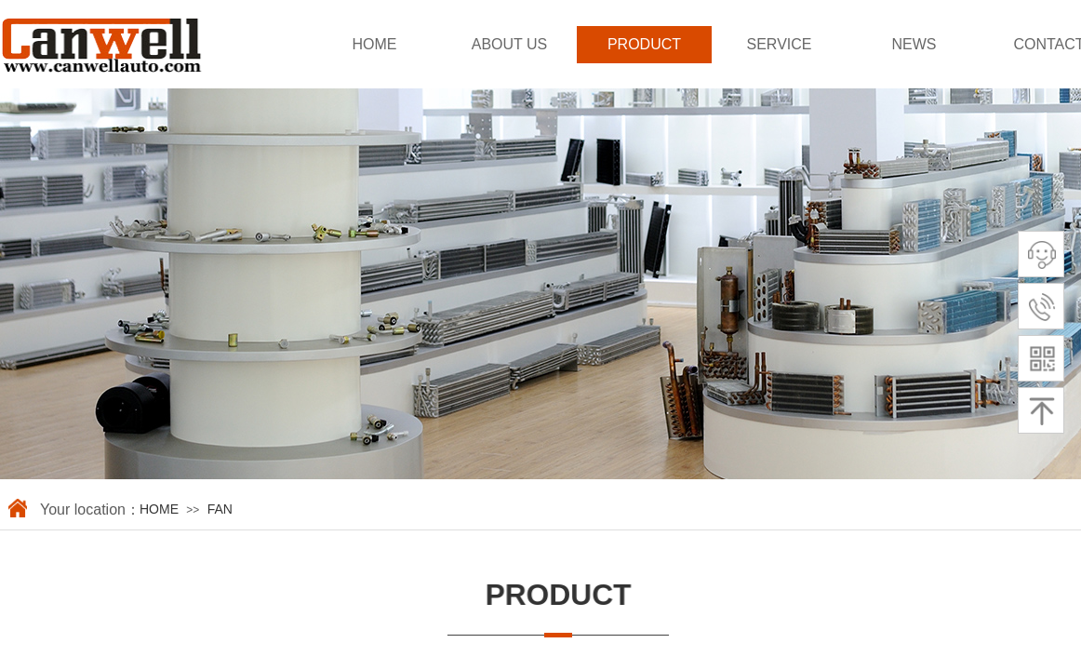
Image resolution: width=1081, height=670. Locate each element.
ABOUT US (510, 44)
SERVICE (779, 44)
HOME (375, 44)
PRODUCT (644, 44)
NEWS (914, 44)
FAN (220, 509)
